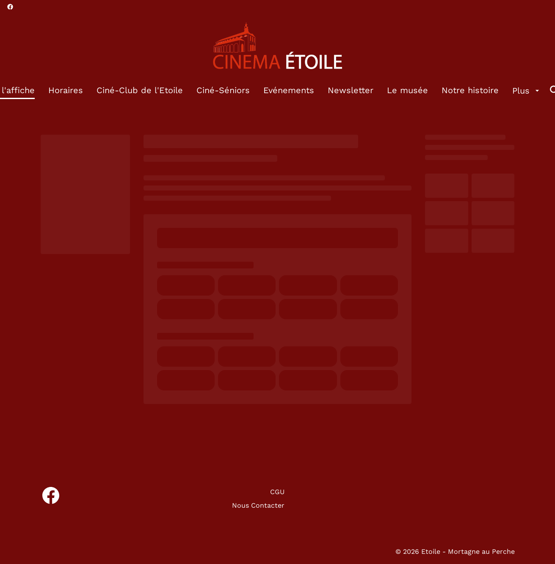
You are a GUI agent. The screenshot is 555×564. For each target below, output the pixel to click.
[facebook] (10, 6)
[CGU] (277, 492)
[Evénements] (288, 90)
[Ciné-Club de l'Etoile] (140, 90)
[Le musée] (407, 90)
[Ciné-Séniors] (223, 90)
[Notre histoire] (470, 90)
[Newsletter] (350, 90)
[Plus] (526, 90)
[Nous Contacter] (258, 505)
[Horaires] (65, 90)
